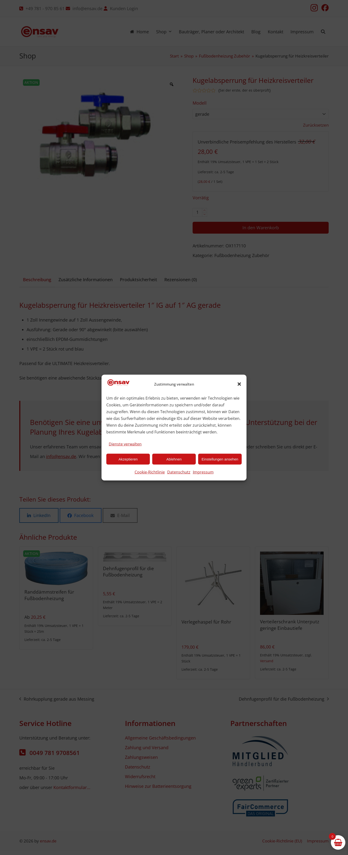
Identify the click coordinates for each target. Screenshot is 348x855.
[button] (239, 384)
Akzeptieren (128, 459)
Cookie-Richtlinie (150, 472)
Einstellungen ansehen (220, 459)
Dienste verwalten (125, 444)
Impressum (203, 472)
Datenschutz (178, 472)
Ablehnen (173, 459)
